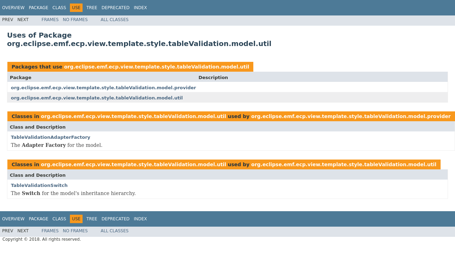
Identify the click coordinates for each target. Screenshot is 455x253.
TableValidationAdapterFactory (50, 137)
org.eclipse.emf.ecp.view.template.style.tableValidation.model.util (156, 67)
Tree (91, 7)
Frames (50, 19)
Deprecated (116, 7)
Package (38, 7)
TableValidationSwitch (39, 185)
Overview (13, 7)
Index (140, 7)
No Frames (75, 19)
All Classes (115, 19)
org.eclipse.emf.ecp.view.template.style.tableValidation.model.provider (103, 87)
